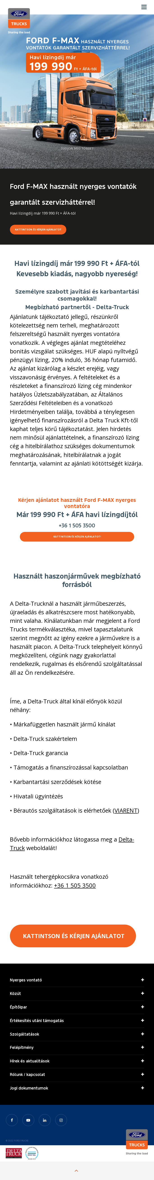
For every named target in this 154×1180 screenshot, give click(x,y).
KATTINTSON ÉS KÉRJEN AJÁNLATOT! (77, 536)
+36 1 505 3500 (77, 526)
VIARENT (126, 810)
